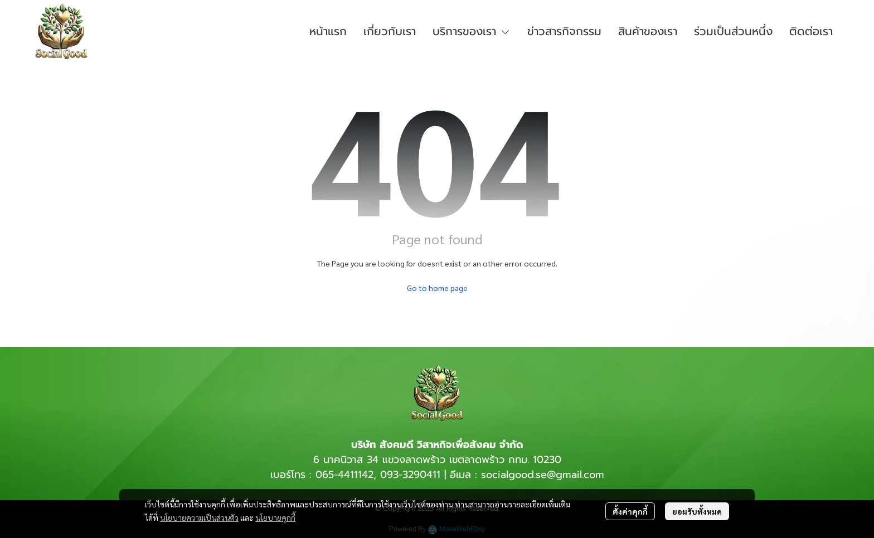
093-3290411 (410, 474)
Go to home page (437, 288)
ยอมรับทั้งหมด (697, 511)
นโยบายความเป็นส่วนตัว (199, 517)
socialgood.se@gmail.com (542, 474)
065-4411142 (344, 474)
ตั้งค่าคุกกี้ (630, 511)
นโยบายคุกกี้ (275, 517)
